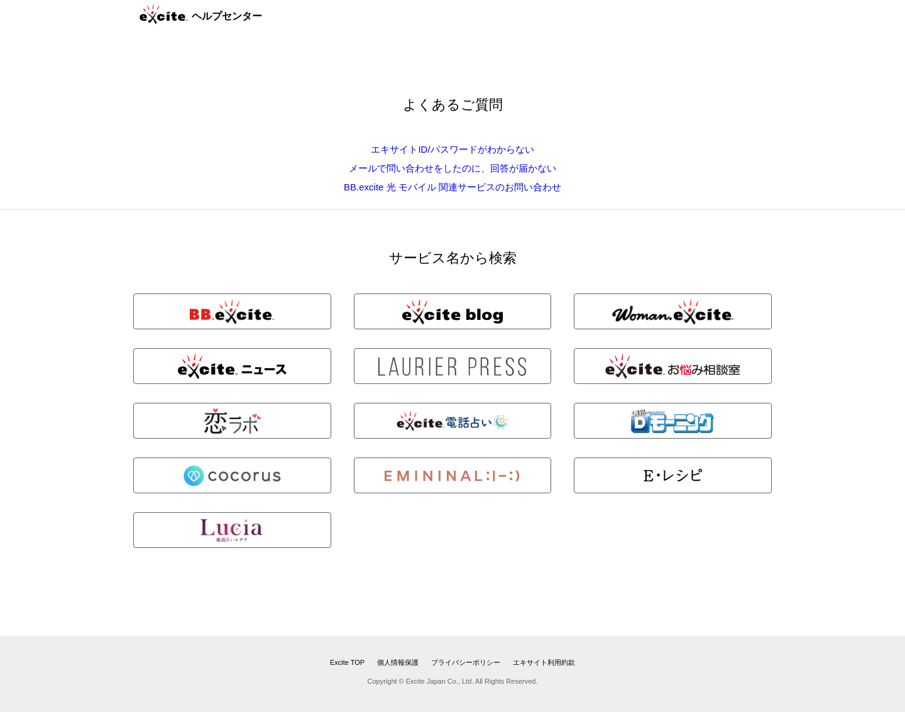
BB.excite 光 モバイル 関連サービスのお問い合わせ (452, 187)
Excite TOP (347, 662)
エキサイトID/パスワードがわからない (452, 149)
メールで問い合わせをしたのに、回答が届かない (452, 168)
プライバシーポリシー (465, 662)
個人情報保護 (398, 662)
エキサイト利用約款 (544, 662)
